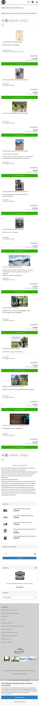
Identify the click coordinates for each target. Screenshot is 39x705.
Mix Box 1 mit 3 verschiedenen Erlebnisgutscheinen (15, 425)
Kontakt (3, 619)
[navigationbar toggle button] (37, 2)
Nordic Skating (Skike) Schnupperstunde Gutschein (15, 79)
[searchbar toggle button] (28, 2)
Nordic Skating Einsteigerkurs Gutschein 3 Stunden (15, 151)
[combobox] (13, 20)
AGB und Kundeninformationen (9, 632)
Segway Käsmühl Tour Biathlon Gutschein (13, 386)
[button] (3, 20)
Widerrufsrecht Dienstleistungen (10, 613)
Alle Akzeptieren (19, 697)
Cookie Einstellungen (6, 642)
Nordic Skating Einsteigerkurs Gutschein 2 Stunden (15, 113)
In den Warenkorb (20, 97)
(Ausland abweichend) (18, 51)
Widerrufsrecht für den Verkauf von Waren (12, 626)
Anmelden (19, 558)
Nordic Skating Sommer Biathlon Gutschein (13, 229)
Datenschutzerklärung (6, 694)
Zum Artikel (19, 63)
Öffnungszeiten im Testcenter (9, 610)
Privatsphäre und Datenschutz (9, 636)
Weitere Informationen (19, 701)
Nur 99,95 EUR (19, 587)
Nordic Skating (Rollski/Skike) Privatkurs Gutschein (15, 191)
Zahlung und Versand (6, 623)
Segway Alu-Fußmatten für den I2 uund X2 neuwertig (19, 583)
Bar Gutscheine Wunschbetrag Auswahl (12, 42)
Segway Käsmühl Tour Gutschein (11, 307)
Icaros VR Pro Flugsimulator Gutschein (12, 267)
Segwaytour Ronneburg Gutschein (11, 348)
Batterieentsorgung (6, 629)
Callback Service (5, 639)
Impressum (4, 616)
